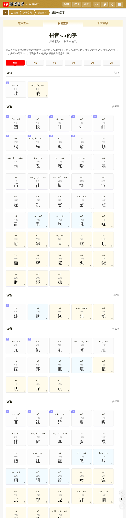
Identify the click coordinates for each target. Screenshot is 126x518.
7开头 (92, 463)
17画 (80, 489)
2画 (22, 482)
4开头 (57, 463)
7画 (81, 482)
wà (111, 62)
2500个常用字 (106, 399)
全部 (15, 62)
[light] (104, 4)
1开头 (22, 463)
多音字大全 (106, 392)
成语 (76, 4)
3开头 (45, 463)
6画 (69, 482)
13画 (33, 489)
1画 (10, 482)
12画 (21, 489)
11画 (10, 489)
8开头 (104, 463)
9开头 (116, 463)
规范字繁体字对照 (48, 414)
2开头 (34, 463)
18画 (92, 489)
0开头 (10, 463)
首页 (14, 12)
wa (35, 62)
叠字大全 (19, 399)
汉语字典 (34, 4)
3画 (33, 482)
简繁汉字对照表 (106, 407)
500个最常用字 (77, 399)
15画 (57, 489)
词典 (86, 4)
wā (54, 62)
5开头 (69, 463)
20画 (116, 489)
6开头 (81, 463)
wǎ (92, 62)
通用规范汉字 (77, 407)
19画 (104, 489)
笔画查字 (23, 23)
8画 (92, 482)
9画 (104, 482)
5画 (57, 482)
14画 (45, 489)
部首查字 (102, 23)
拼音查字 (42, 12)
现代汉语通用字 (48, 407)
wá (73, 62)
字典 (67, 4)
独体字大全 (48, 399)
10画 (116, 482)
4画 (45, 482)
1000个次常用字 (19, 407)
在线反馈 (72, 513)
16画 (68, 489)
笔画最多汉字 (19, 414)
